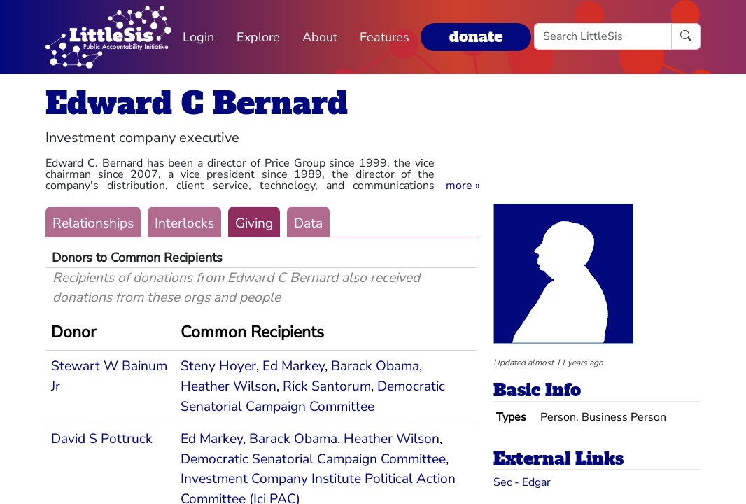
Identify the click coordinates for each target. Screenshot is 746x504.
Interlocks (184, 223)
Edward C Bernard (196, 103)
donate (475, 37)
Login (198, 37)
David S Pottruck (102, 439)
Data (308, 223)
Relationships (93, 223)
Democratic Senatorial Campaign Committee (313, 459)
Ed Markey (293, 366)
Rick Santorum (327, 386)
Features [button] (384, 37)
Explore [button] (258, 37)
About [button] (319, 37)
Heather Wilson (228, 386)
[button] (463, 185)
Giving (254, 223)
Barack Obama (375, 366)
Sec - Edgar (522, 482)
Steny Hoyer (218, 366)
